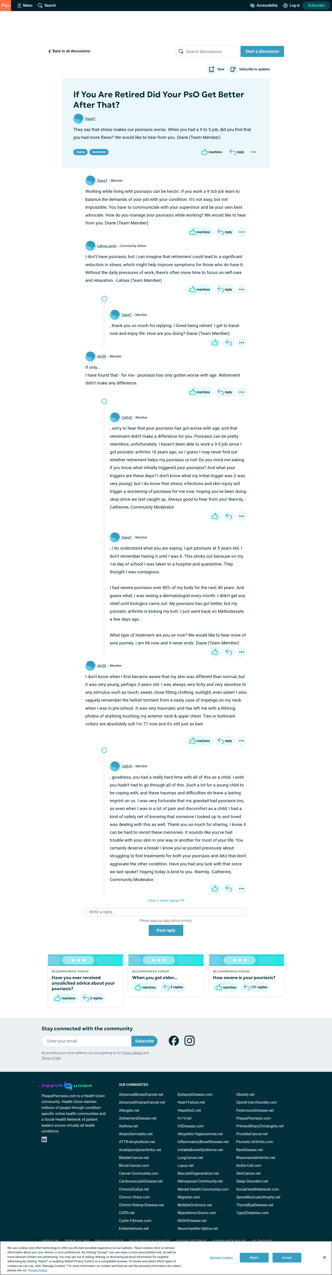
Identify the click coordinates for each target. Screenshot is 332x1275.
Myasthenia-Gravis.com (197, 1213)
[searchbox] (212, 51)
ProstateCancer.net (252, 1134)
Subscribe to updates (249, 69)
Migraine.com (189, 1197)
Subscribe (316, 5)
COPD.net (127, 1213)
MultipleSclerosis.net (195, 1205)
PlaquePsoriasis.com (253, 1118)
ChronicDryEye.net (134, 1189)
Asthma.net (128, 1126)
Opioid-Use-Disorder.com (256, 1102)
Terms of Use (51, 1058)
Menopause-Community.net (200, 1181)
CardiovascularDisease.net (141, 1181)
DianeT (90, 119)
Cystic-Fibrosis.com (135, 1220)
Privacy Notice (132, 1053)
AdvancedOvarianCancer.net (142, 1102)
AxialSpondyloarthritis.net (140, 1150)
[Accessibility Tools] (264, 5)
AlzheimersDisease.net (138, 1118)
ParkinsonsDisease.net (255, 1110)
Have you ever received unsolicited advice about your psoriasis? (83, 983)
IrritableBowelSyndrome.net (200, 1150)
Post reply (166, 930)
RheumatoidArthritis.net (256, 1158)
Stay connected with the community (87, 1028)
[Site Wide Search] (47, 5)
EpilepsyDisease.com (195, 1094)
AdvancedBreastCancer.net (141, 1094)
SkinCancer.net (248, 1173)
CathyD (127, 417)
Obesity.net (245, 1094)
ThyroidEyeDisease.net (254, 1205)
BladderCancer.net (134, 1158)
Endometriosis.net (134, 1228)
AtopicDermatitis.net (136, 1134)
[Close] (325, 1257)
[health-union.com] (67, 1085)
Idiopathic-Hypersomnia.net (200, 1134)
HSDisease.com (191, 1126)
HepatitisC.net (189, 1110)
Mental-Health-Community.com (203, 1189)
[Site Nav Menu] (25, 5)
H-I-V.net (184, 1118)
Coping (80, 152)
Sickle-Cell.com (248, 1165)
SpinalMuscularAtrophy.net (258, 1197)
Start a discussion (262, 51)
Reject (254, 1257)
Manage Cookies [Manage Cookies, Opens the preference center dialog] (221, 1257)
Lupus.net (186, 1165)
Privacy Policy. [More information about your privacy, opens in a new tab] (37, 1270)
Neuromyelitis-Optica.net (198, 1228)
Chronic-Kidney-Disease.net (141, 1205)
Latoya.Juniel (106, 246)
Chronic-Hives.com (134, 1197)
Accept (287, 1257)
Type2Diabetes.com (252, 1213)
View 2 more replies (166, 900)
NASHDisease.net (192, 1220)
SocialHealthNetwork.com (257, 1189)
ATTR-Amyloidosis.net (137, 1142)
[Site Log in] (291, 5)
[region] (166, 1258)
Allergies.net (129, 1110)
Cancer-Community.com (139, 1173)
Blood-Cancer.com (134, 1165)
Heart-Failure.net (191, 1102)
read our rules (160, 920)
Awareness (99, 152)
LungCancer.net (190, 1158)
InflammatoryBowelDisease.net (203, 1142)
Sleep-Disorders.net (252, 1181)
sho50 (101, 356)
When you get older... (154, 977)
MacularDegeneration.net (198, 1173)
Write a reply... (102, 911)
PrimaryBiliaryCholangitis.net (260, 1126)
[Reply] (237, 152)
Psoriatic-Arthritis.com (254, 1142)
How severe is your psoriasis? (244, 977)
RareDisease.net (249, 1150)
